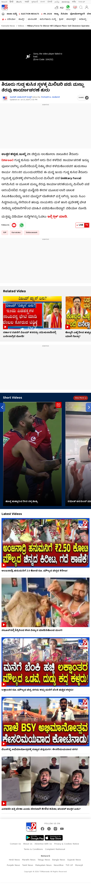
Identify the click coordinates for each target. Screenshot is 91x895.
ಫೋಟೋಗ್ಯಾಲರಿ (77, 14)
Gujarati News (74, 860)
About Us (27, 844)
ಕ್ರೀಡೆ (61, 19)
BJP (4, 232)
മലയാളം (66, 1)
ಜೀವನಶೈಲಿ (71, 19)
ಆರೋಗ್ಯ (82, 19)
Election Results (30, 14)
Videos (20, 26)
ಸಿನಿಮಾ (64, 14)
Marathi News (28, 860)
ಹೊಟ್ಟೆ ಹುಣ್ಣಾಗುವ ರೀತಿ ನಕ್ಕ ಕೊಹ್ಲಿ (21, 502)
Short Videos (12, 398)
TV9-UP (81, 1)
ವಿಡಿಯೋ (11, 19)
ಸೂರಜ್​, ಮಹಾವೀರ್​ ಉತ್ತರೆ (21, 97)
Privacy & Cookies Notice (66, 844)
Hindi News (14, 860)
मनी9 (74, 1)
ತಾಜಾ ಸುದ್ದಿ (12, 14)
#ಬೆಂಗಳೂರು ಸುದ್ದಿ (48, 19)
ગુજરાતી (34, 1)
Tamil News (27, 865)
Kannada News (8, 26)
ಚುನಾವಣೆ (32, 19)
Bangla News (58, 860)
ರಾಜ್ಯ (56, 14)
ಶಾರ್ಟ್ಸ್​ (22, 19)
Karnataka (16, 232)
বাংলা (42, 1)
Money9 (79, 865)
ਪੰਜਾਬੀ (49, 1)
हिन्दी (12, 1)
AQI (62, 8)
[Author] (5, 98)
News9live (58, 865)
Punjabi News (13, 865)
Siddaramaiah (31, 232)
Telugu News (44, 860)
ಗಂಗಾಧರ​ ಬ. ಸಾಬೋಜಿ (50, 97)
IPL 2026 (47, 14)
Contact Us (15, 844)
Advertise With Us (43, 844)
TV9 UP (69, 865)
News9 (4, 1)
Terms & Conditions (33, 849)
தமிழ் (57, 1)
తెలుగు (19, 1)
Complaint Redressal (55, 849)
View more (80, 398)
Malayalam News (43, 865)
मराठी (27, 1)
